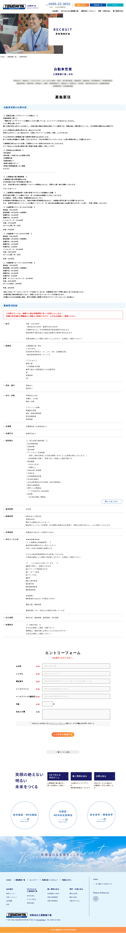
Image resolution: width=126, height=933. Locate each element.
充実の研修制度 (52, 897)
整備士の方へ (67, 880)
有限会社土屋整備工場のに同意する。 (64, 723)
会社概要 (9, 901)
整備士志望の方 (82, 5)
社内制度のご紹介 (53, 894)
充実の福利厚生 (52, 901)
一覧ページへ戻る (63, 752)
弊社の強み (73, 897)
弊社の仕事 (73, 894)
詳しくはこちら (111, 501)
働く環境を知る (118, 11)
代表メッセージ (11, 897)
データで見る (31, 899)
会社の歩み (30, 896)
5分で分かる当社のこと (55, 776)
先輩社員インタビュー (88, 11)
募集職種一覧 (98, 5)
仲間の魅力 (30, 903)
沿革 (7, 904)
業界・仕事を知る (104, 11)
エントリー (33, 880)
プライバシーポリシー (58, 723)
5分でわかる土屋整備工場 (69, 11)
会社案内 (55, 11)
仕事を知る (101, 776)
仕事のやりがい (75, 901)
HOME (8, 880)
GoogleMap (41, 920)
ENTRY (115, 5)
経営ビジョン (10, 894)
